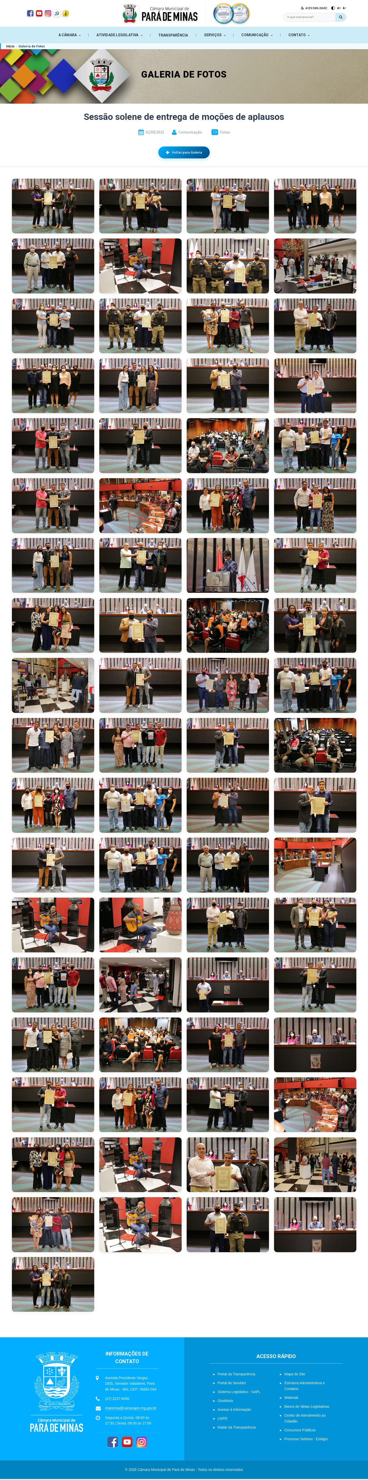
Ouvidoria (225, 1402)
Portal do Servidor (232, 1384)
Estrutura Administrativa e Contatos (304, 1387)
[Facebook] (112, 1443)
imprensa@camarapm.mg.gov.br (131, 1409)
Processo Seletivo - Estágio (306, 1440)
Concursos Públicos (300, 1431)
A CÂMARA (68, 35)
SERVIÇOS (213, 35)
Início (10, 46)
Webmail (291, 1399)
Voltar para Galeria (184, 152)
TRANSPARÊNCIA (173, 35)
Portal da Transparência (237, 1375)
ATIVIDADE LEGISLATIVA (117, 35)
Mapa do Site (294, 1375)
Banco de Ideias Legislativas (306, 1407)
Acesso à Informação (234, 1411)
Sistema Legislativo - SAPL (239, 1393)
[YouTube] (127, 1443)
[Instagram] (141, 1443)
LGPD (222, 1419)
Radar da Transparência (237, 1428)
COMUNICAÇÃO (254, 35)
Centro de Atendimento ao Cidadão (305, 1419)
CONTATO (297, 35)
